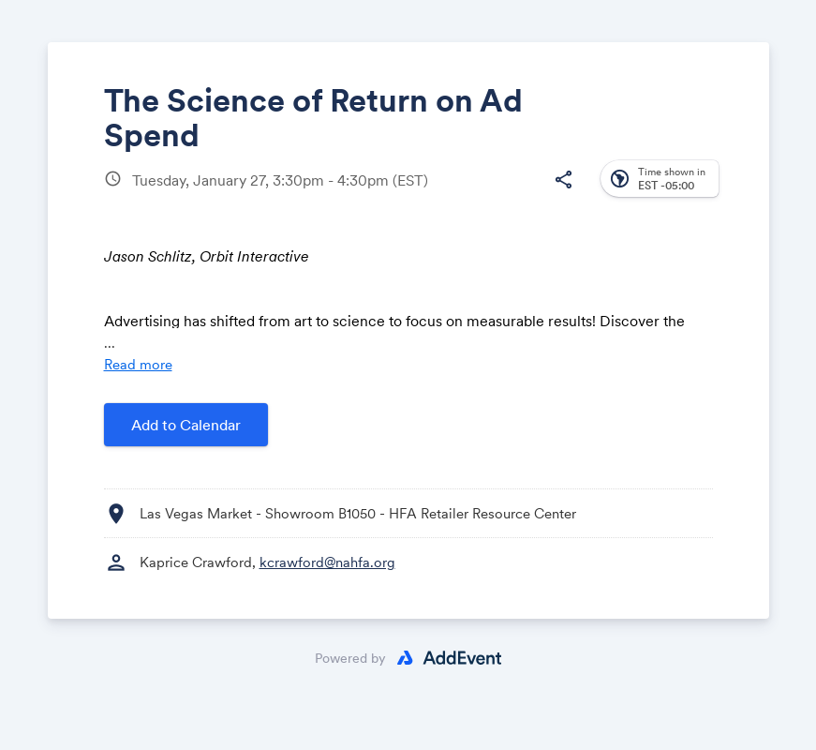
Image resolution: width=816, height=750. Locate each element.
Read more (138, 364)
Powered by (350, 658)
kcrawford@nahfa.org (327, 562)
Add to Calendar (186, 424)
